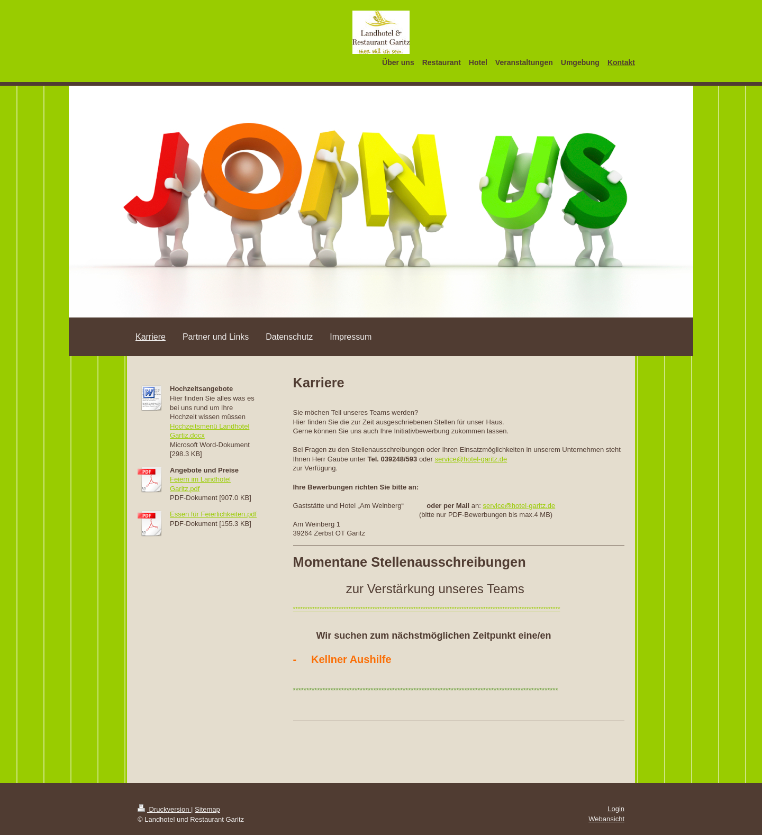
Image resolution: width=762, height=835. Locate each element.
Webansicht (606, 819)
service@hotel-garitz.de (471, 459)
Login (615, 809)
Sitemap (207, 809)
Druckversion (164, 809)
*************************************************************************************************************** (426, 608)
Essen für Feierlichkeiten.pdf (213, 514)
